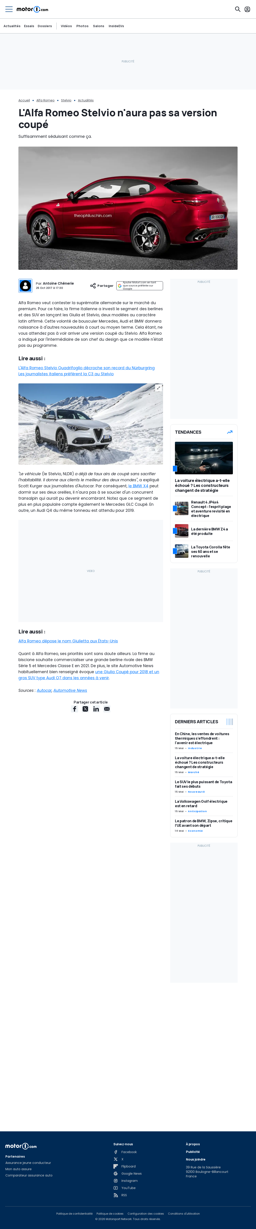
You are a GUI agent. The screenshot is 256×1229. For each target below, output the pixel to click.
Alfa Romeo (45, 100)
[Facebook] (125, 1152)
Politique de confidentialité (74, 1214)
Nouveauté (196, 792)
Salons (98, 26)
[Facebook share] (74, 709)
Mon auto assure (18, 1169)
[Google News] (127, 1173)
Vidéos (66, 26)
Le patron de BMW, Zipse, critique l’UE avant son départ (203, 823)
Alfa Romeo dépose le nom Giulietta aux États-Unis (68, 641)
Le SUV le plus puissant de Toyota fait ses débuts (203, 784)
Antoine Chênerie (58, 283)
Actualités (12, 26)
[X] (118, 1159)
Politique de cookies (110, 1214)
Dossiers (45, 26)
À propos (193, 1144)
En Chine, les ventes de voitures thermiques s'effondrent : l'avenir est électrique (202, 738)
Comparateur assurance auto (29, 1175)
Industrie (195, 748)
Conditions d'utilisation (184, 1214)
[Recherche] (238, 9)
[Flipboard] (124, 1166)
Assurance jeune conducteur (28, 1163)
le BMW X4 (138, 486)
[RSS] (120, 1195)
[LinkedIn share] (96, 709)
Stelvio (66, 100)
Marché (193, 772)
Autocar (44, 690)
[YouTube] (124, 1188)
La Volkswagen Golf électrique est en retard (201, 803)
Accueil (24, 100)
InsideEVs (116, 26)
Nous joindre (195, 1159)
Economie (195, 831)
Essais (29, 26)
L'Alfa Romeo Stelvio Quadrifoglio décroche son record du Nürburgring (86, 368)
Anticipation (197, 811)
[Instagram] (125, 1180)
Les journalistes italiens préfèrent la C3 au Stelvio (66, 374)
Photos (82, 26)
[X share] (85, 709)
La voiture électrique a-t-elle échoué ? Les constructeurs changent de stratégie (200, 762)
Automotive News (70, 690)
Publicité (193, 1152)
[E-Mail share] (107, 709)
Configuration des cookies (146, 1214)
